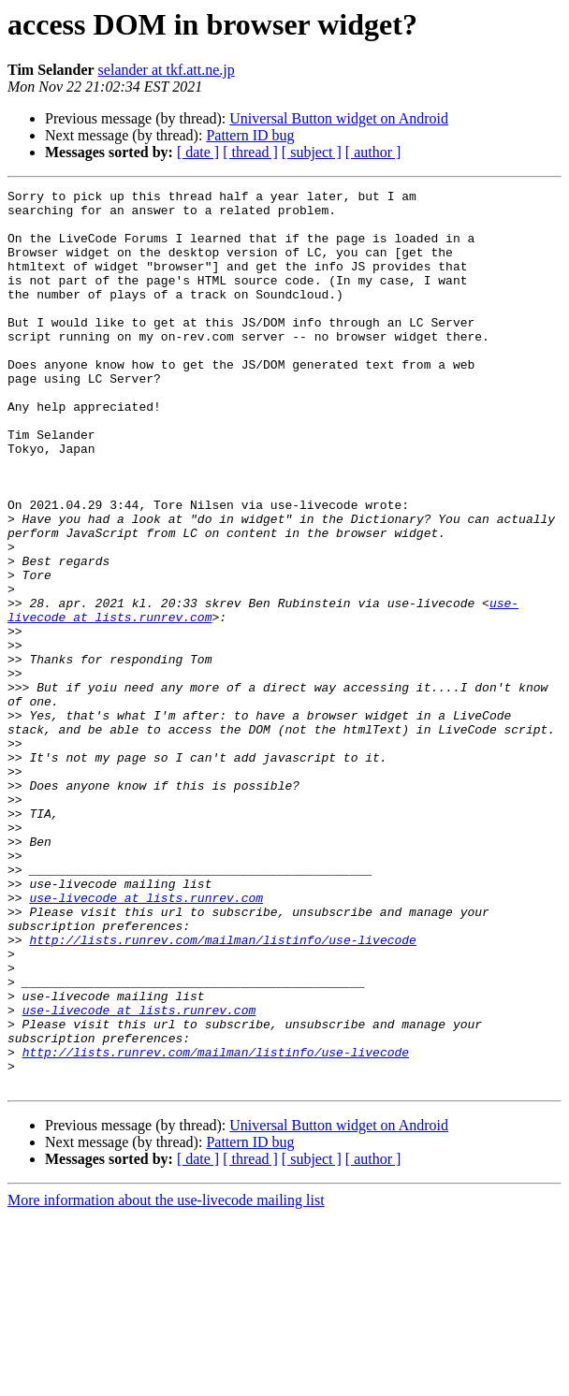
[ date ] (198, 152)
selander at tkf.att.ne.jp (166, 70)
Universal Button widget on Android (338, 118)
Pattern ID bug (250, 135)
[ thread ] (250, 152)
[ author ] (373, 152)
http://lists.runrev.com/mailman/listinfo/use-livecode (222, 1091)
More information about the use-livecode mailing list (166, 1380)
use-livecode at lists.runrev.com (146, 1040)
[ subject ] (312, 152)
